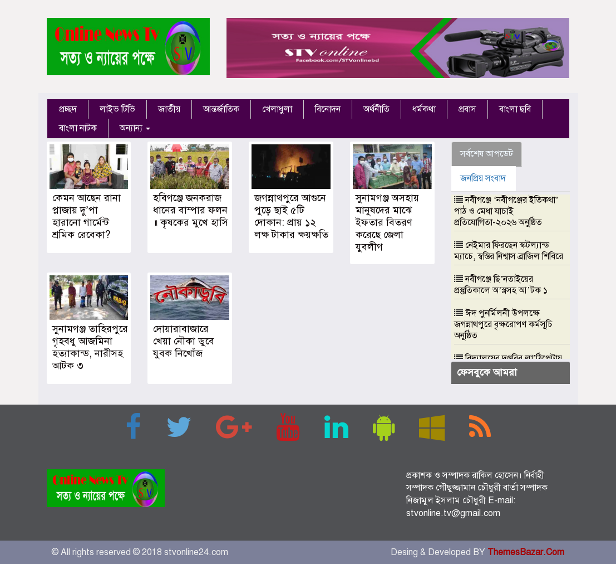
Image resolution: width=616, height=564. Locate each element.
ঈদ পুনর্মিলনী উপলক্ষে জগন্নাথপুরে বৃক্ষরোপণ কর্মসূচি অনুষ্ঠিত (503, 324)
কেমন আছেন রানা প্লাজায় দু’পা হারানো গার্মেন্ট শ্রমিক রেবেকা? (86, 216)
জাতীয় (169, 109)
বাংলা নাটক (78, 128)
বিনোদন (328, 109)
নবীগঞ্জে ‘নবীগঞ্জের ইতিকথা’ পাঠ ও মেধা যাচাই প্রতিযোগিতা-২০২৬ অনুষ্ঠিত (506, 211)
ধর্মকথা (424, 109)
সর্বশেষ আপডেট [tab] (486, 153)
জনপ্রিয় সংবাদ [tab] (483, 178)
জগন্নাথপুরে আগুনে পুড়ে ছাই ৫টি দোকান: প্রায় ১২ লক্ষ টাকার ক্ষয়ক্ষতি (291, 216)
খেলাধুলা (277, 109)
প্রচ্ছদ (68, 109)
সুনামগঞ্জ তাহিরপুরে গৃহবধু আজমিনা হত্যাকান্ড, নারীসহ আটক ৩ (90, 347)
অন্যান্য (135, 128)
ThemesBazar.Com (525, 552)
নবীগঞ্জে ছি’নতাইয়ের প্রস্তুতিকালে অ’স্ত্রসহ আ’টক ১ (501, 285)
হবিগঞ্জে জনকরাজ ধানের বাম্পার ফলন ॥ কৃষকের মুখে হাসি (190, 210)
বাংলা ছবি (515, 109)
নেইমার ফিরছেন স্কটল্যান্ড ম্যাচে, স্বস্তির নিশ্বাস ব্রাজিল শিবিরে (508, 251)
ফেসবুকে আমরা (487, 372)
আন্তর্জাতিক (221, 109)
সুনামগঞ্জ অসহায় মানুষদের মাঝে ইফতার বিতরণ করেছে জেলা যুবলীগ (387, 222)
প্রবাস (467, 109)
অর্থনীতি (376, 109)
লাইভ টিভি (117, 109)
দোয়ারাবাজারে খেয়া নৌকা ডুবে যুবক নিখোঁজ (183, 341)
